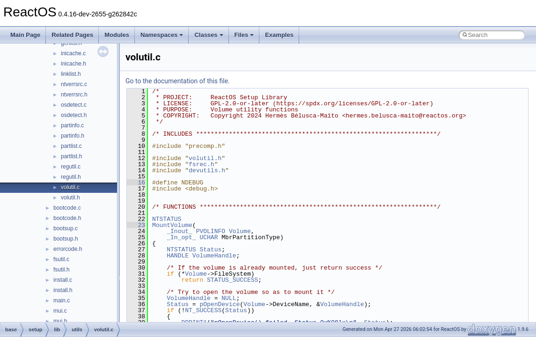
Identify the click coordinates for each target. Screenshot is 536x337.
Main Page (25, 34)
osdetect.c (74, 105)
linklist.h (71, 74)
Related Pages (72, 34)
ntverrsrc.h (74, 94)
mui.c (60, 311)
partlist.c (71, 146)
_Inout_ (179, 231)
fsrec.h (201, 164)
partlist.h (71, 156)
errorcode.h (67, 249)
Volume (240, 231)
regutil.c (71, 166)
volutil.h (70, 197)
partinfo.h (72, 135)
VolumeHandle (214, 255)
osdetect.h (74, 115)
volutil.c (70, 187)
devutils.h (207, 170)
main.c (61, 300)
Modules (116, 34)
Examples (279, 34)
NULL (228, 298)
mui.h (60, 321)
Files (244, 34)
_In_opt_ (181, 237)
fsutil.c (61, 259)
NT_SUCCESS (203, 310)
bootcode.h (67, 218)
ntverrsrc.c (74, 84)
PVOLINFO (210, 231)
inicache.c (73, 53)
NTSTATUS (166, 219)
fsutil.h (61, 269)
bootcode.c (67, 208)
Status (210, 249)
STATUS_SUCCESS (232, 280)
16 (136, 182)
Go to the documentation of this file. (177, 81)
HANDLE (178, 255)
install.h (63, 290)
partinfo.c (72, 125)
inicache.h (73, 63)
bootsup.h (65, 238)
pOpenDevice (219, 304)
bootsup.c (65, 228)
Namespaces (162, 34)
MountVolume (172, 225)
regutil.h (71, 177)
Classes (208, 34)
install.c (62, 280)
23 (136, 225)
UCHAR (208, 237)
